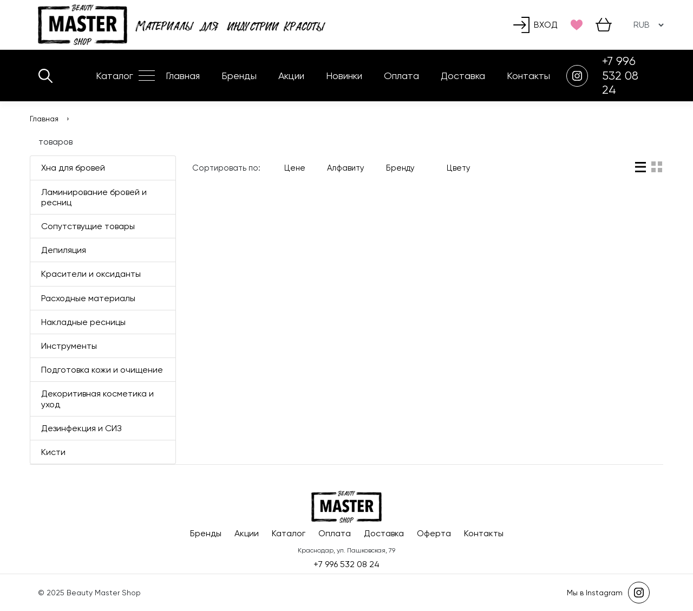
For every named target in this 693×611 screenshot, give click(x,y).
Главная (183, 75)
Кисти (53, 452)
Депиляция (63, 250)
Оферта (434, 533)
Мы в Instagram (608, 592)
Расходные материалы (88, 298)
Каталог (114, 75)
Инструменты (69, 346)
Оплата (401, 75)
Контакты (528, 75)
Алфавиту (345, 168)
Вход (535, 25)
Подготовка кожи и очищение (102, 370)
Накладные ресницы (83, 322)
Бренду (405, 168)
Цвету (458, 168)
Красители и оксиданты (91, 274)
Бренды (239, 75)
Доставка (463, 75)
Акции (291, 75)
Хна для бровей (73, 167)
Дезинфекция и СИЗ (81, 428)
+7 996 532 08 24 (620, 75)
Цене (294, 168)
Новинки (344, 75)
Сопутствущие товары (88, 226)
